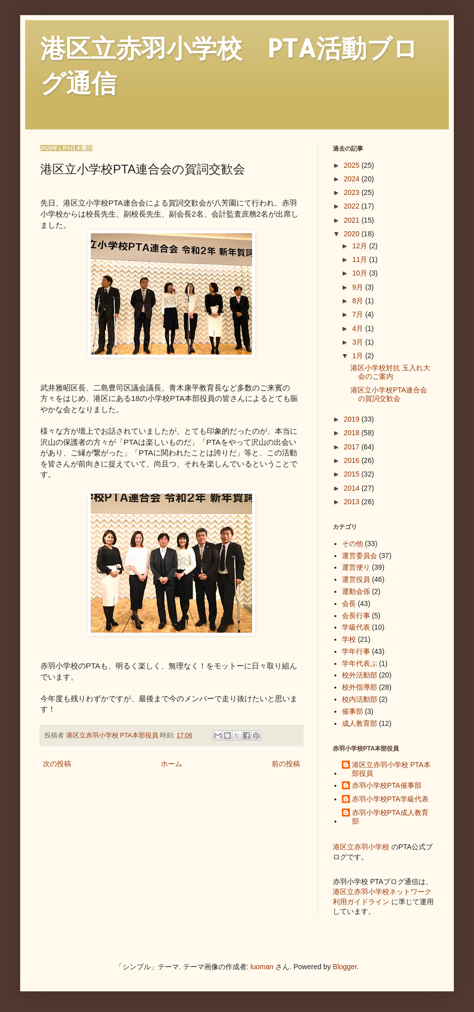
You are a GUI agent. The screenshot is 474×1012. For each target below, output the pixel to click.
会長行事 (356, 616)
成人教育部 (359, 723)
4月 (358, 328)
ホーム (171, 764)
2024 (353, 179)
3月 (358, 342)
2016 (353, 460)
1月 (358, 356)
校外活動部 (359, 675)
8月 (358, 301)
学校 (349, 639)
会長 (349, 603)
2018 (353, 433)
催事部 (352, 711)
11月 (360, 259)
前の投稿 (286, 764)
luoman (261, 967)
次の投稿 (57, 764)
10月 (360, 273)
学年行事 (356, 651)
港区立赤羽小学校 (361, 847)
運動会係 (356, 591)
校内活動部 (359, 699)
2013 (353, 502)
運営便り (356, 567)
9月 (358, 287)
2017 (353, 447)
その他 (352, 543)
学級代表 (356, 627)
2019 (353, 419)
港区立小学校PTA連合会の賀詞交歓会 (388, 394)
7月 (358, 314)
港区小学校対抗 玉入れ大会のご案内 (390, 372)
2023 (353, 192)
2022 (353, 206)
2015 (353, 474)
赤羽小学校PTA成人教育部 (390, 816)
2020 (353, 234)
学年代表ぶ (359, 663)
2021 (353, 220)
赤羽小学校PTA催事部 (387, 785)
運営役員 (356, 579)
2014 (353, 488)
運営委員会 (359, 556)
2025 (353, 165)
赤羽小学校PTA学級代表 (390, 799)
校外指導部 (359, 687)
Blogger (345, 967)
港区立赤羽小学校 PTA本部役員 (391, 769)
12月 (360, 246)
